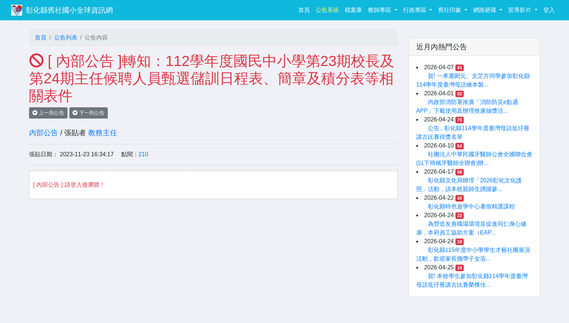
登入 (549, 10)
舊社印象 (450, 10)
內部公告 (43, 133)
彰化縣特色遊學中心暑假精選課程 (471, 206)
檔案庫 (353, 10)
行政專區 (415, 10)
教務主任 (102, 133)
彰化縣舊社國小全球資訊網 (69, 10)
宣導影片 (520, 10)
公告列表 (65, 37)
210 (143, 154)
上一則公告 (48, 113)
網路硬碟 (485, 10)
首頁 (305, 9)
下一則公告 (89, 113)
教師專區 (380, 10)
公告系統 (327, 10)
